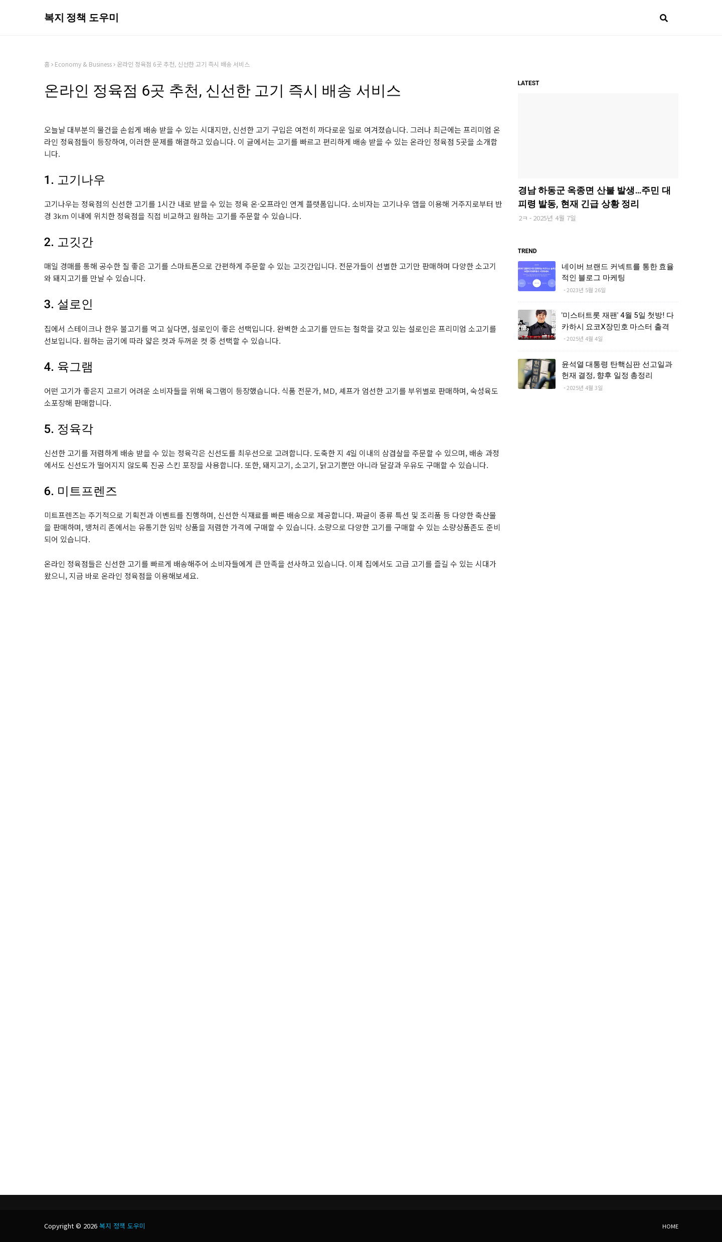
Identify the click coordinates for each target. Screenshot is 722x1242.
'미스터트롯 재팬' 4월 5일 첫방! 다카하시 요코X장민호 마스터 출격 (618, 321)
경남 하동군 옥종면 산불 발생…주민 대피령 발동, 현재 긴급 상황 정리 (594, 197)
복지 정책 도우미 (81, 18)
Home (670, 1226)
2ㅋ (523, 218)
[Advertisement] (273, 676)
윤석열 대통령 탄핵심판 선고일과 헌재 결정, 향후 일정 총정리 (617, 370)
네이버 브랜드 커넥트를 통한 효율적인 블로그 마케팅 (618, 272)
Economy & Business (83, 64)
